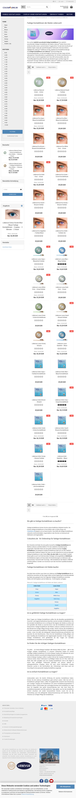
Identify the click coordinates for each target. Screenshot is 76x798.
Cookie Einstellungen (9, 739)
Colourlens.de (31, 531)
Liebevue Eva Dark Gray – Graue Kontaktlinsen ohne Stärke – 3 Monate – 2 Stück (39, 175)
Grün (4, 34)
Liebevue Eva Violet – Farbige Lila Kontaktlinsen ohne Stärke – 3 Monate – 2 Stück (62, 231)
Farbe (4, 21)
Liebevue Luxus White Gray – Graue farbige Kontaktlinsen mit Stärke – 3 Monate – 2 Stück (39, 288)
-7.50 (4, 113)
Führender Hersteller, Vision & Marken (14, 708)
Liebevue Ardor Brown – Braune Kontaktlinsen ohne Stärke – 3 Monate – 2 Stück (39, 400)
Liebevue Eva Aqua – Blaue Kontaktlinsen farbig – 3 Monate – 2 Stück (38, 119)
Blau (4, 27)
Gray (37, 589)
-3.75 (4, 85)
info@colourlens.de (49, 773)
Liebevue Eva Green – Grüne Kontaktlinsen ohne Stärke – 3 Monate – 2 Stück (62, 175)
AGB (5, 724)
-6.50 (4, 108)
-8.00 (4, 115)
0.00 (4, 52)
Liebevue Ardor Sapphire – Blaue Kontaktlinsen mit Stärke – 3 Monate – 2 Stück (62, 457)
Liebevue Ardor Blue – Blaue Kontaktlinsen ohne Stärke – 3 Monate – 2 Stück (62, 372)
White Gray (56, 595)
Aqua (56, 589)
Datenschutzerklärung (27, 794)
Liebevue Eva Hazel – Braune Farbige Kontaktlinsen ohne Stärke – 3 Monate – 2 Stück (39, 203)
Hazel (56, 605)
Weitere (69, 14)
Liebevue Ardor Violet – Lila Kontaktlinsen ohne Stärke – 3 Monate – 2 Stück (39, 485)
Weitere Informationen (65, 791)
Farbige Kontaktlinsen (11, 14)
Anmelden (12, 194)
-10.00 (5, 125)
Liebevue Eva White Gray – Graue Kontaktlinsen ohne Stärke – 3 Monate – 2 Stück (62, 147)
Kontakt (6, 721)
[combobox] (41, 67)
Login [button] (61, 1)
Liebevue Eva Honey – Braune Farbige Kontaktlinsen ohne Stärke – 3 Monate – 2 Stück (62, 203)
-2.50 (4, 73)
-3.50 (4, 83)
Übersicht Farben (57, 14)
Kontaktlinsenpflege (9, 711)
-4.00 (4, 87)
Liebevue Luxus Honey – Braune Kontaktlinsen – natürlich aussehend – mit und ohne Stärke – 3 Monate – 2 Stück (39, 344)
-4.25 (4, 90)
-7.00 (4, 111)
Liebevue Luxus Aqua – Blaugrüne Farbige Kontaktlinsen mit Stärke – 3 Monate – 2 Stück (39, 260)
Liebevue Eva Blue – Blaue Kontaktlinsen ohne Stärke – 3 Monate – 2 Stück (62, 119)
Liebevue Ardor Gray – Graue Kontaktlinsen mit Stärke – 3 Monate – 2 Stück (62, 400)
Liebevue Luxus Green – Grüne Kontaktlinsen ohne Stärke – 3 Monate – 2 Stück (39, 316)
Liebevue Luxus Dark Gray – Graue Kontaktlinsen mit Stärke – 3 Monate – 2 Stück (62, 288)
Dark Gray (56, 599)
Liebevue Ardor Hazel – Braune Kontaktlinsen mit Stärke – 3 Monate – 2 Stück (62, 429)
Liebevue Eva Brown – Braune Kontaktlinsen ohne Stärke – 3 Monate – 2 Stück (39, 147)
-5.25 (4, 99)
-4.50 (4, 92)
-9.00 (4, 120)
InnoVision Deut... (7, 247)
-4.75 (4, 94)
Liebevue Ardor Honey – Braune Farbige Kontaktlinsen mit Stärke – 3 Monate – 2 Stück (39, 457)
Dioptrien (5, 49)
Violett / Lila (6, 43)
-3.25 (4, 80)
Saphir (5, 41)
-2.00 (4, 69)
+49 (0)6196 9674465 (49, 772)
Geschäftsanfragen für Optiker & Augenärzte (15, 714)
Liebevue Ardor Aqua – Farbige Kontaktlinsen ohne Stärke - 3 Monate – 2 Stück (39, 372)
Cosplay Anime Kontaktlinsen (35, 14)
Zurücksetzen (12, 136)
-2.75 (4, 76)
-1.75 (4, 67)
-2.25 (4, 71)
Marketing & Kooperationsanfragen (13, 717)
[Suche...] (23, 7)
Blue (56, 592)
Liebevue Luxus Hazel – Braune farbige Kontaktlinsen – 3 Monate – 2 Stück (62, 316)
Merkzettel (70, 1)
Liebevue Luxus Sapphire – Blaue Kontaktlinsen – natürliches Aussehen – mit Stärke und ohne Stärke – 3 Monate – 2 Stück (62, 344)
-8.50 (4, 118)
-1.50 (4, 64)
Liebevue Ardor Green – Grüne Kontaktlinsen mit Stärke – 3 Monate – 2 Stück (39, 429)
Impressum (7, 736)
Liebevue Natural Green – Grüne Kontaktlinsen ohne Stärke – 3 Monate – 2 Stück (39, 91)
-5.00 (4, 97)
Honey (37, 595)
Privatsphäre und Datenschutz (12, 733)
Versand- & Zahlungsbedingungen (13, 727)
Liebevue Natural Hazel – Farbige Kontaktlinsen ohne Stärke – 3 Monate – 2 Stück (62, 91)
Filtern (12, 131)
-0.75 (4, 57)
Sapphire (36, 599)
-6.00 (4, 106)
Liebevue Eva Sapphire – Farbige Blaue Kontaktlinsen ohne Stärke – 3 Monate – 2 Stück (39, 231)
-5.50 (4, 101)
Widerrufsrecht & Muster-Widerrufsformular (15, 730)
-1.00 (4, 59)
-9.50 (4, 122)
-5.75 (4, 104)
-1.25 (4, 62)
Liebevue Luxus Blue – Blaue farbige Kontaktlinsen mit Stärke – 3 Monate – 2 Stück (62, 260)
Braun (5, 29)
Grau (4, 32)
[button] (54, 1)
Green (37, 592)
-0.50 (4, 55)
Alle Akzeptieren (65, 786)
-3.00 (4, 78)
